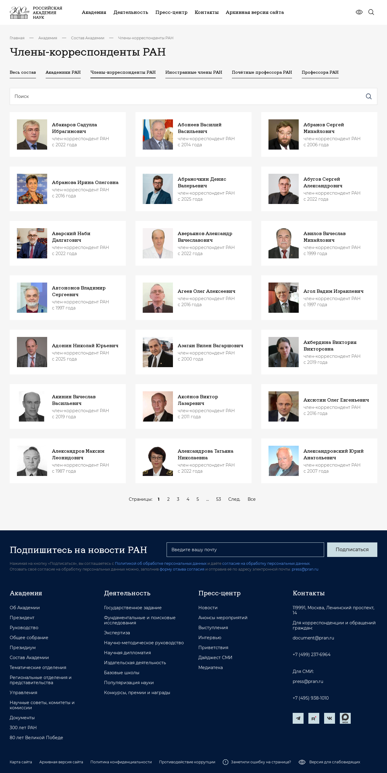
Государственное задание (133, 607)
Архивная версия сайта (61, 762)
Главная (17, 38)
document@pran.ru (313, 638)
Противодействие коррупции (187, 762)
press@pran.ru (305, 569)
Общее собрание (29, 637)
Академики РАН (63, 72)
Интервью (209, 637)
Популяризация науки (129, 682)
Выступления (213, 627)
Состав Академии (87, 38)
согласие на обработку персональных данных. (266, 563)
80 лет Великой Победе (36, 737)
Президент (22, 617)
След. (234, 499)
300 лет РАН (23, 727)
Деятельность (127, 593)
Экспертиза (117, 633)
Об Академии (25, 607)
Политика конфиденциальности (121, 762)
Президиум (23, 647)
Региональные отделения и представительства (41, 680)
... (207, 499)
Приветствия (213, 647)
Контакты (309, 593)
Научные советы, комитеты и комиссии (42, 705)
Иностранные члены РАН (193, 72)
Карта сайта (21, 762)
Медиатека (210, 667)
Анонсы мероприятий (223, 617)
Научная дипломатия (127, 652)
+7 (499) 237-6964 (311, 654)
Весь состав (23, 72)
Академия (47, 38)
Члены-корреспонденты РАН (146, 38)
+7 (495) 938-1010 (311, 698)
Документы (22, 717)
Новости (208, 607)
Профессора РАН (320, 72)
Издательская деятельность (135, 662)
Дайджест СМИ (215, 657)
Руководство (24, 627)
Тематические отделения (38, 667)
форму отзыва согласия (182, 569)
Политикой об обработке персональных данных (161, 563)
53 (218, 499)
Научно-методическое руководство (144, 642)
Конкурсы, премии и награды (137, 692)
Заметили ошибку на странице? (257, 762)
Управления (23, 692)
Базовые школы (121, 672)
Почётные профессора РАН (262, 72)
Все (252, 499)
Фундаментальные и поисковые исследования (140, 620)
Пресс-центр (219, 593)
